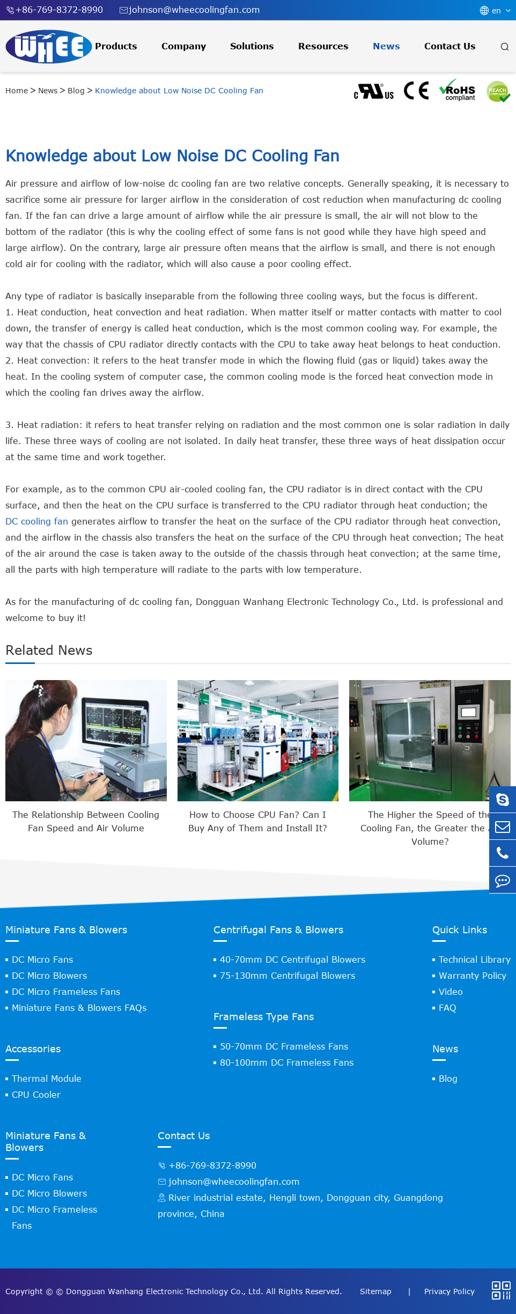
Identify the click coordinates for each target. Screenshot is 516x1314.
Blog (76, 90)
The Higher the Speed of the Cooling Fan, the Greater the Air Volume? (430, 828)
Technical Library (475, 959)
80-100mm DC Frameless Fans (286, 1062)
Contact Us (450, 46)
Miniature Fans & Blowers (66, 929)
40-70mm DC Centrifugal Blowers (292, 959)
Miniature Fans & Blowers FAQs (79, 1008)
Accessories (33, 1048)
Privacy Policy (449, 1291)
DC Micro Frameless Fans (66, 991)
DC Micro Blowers (49, 975)
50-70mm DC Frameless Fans (284, 1046)
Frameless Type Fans (263, 1016)
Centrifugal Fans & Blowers (278, 929)
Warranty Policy (472, 975)
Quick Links (459, 929)
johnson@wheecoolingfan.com (189, 10)
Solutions (252, 46)
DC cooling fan (36, 521)
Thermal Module (47, 1078)
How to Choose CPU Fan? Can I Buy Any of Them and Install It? (257, 821)
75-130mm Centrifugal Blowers (287, 975)
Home (16, 90)
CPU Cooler (36, 1094)
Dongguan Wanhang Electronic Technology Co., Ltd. (164, 1291)
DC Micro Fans (42, 959)
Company (183, 46)
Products (116, 46)
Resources (323, 46)
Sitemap (377, 1291)
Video (451, 991)
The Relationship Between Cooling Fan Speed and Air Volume (85, 821)
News (386, 46)
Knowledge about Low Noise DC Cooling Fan (179, 90)
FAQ (447, 1008)
